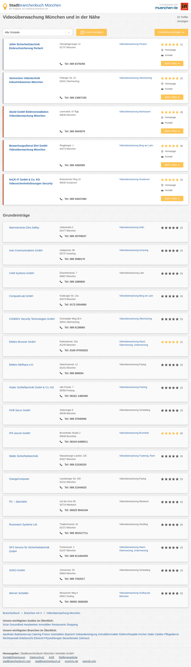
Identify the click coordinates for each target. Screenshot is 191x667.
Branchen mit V (33, 613)
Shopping (72, 624)
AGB (51, 657)
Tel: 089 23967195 (75, 97)
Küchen (142, 634)
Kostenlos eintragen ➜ (171, 32)
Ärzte (6, 624)
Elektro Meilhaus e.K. (21, 364)
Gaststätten (57, 634)
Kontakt (169, 55)
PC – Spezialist (18, 501)
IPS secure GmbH (19, 433)
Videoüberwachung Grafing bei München (134, 595)
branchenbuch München (35, 5)
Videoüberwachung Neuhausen (135, 111)
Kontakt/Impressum (14, 657)
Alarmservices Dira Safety (24, 227)
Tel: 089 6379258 (74, 63)
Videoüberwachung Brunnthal (134, 433)
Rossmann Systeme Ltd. (23, 524)
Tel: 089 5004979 (74, 131)
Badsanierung (23, 634)
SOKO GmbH (17, 570)
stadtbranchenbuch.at (47, 661)
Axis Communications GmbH (26, 250)
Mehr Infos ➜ (172, 63)
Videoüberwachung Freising (133, 387)
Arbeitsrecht (26, 638)
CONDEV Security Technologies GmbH (32, 318)
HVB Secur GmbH (19, 410)
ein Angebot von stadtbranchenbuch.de (28, 8)
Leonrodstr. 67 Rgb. (89, 113)
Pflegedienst (171, 634)
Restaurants (59, 624)
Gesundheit (16, 624)
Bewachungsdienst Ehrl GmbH (32, 148)
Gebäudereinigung (86, 634)
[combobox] (4, 32)
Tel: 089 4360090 (74, 165)
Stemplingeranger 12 (89, 46)
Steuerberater (70, 638)
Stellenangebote (68, 657)
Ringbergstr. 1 (89, 147)
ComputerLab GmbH (21, 296)
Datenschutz (37, 657)
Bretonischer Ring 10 (89, 181)
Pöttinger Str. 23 (89, 80)
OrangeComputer (19, 478)
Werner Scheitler (19, 593)
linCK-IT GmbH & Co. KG (32, 181)
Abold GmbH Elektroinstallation (32, 114)
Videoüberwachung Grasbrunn (134, 179)
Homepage (170, 50)
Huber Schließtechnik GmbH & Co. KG (31, 387)
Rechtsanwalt (10, 638)
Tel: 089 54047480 (75, 198)
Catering (36, 634)
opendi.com (89, 661)
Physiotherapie (53, 638)
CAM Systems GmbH (21, 273)
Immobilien (44, 624)
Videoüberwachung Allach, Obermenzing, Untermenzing (133, 343)
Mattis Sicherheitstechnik (23, 456)
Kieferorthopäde (128, 634)
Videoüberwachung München (63, 613)
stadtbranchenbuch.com (17, 661)
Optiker (159, 634)
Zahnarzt (84, 638)
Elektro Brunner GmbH (22, 341)
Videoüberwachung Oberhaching (135, 78)
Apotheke (8, 634)
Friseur (46, 634)
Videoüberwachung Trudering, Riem (137, 456)
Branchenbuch (11, 613)
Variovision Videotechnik (32, 80)
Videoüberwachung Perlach (133, 44)
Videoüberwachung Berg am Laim (136, 145)
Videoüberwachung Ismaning (133, 250)
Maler (151, 634)
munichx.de (71, 661)
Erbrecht (39, 638)
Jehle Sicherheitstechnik (32, 46)
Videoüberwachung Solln (131, 227)
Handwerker (31, 624)
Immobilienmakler (108, 634)
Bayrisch (70, 634)
